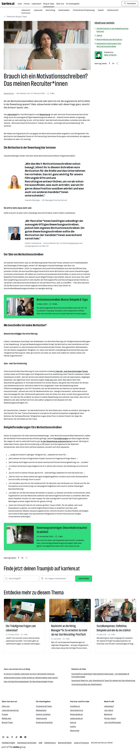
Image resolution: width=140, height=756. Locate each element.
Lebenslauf (12, 114)
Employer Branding (44, 722)
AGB (40, 743)
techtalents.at (76, 710)
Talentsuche (41, 718)
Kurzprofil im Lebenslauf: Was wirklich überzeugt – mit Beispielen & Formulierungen (100, 675)
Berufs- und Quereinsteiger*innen (72, 371)
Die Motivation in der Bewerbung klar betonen (113, 30)
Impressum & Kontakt (27, 743)
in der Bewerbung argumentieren (56, 441)
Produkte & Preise (44, 706)
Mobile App (6, 718)
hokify (73, 726)
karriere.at (102, 743)
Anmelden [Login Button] (130, 3)
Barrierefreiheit (65, 743)
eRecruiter (74, 730)
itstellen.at (75, 706)
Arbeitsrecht (113, 10)
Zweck (99, 35)
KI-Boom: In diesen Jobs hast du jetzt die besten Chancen (29, 674)
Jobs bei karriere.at (10, 710)
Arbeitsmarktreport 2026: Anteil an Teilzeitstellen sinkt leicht (31, 678)
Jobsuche (38, 10)
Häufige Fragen (8, 743)
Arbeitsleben (64, 10)
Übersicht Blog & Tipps (15, 16)
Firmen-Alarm (110, 718)
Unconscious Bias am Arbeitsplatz (86, 684)
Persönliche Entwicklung (84, 10)
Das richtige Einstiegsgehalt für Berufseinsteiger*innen (28, 681)
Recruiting (50, 10)
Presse (5, 714)
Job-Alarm (108, 710)
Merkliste (108, 714)
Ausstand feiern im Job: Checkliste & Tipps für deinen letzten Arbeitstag (103, 680)
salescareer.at (76, 718)
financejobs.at (76, 714)
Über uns (6, 706)
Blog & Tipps (7, 722)
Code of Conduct (81, 743)
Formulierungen (61, 438)
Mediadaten (41, 710)
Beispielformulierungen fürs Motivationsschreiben (109, 45)
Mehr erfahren (110, 55)
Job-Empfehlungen (112, 722)
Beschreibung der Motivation (109, 39)
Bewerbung (9, 93)
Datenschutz (50, 743)
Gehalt (101, 10)
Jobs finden (83, 578)
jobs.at (73, 722)
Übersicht (25, 10)
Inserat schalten (43, 714)
